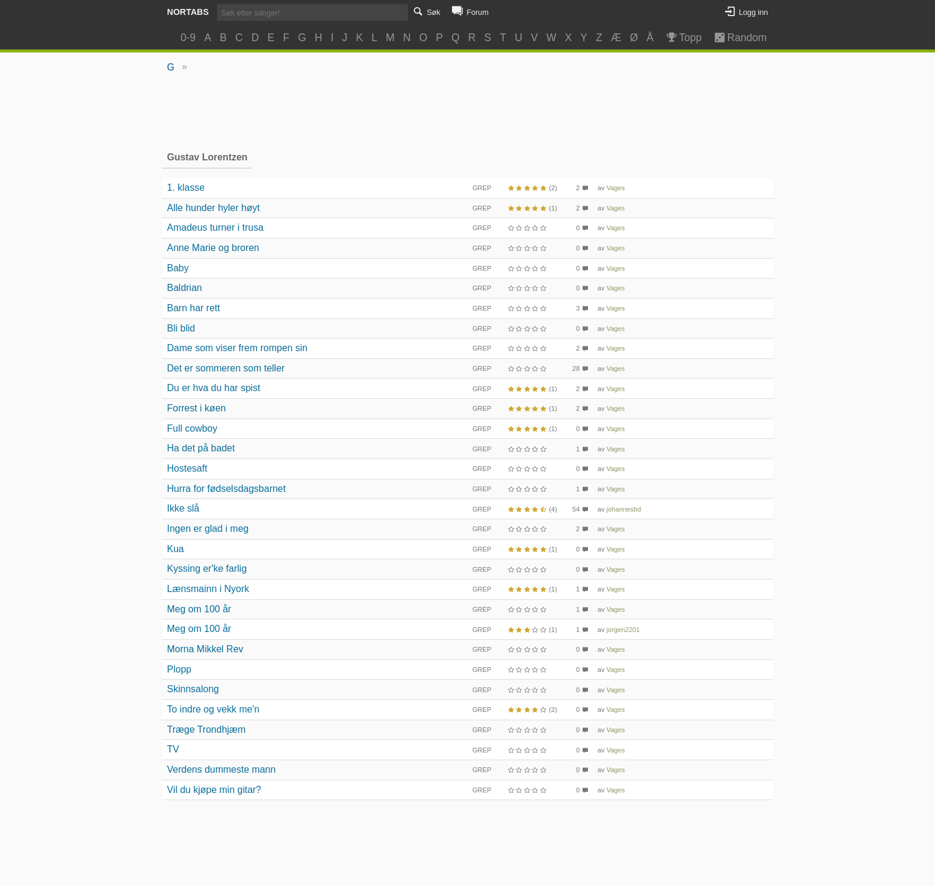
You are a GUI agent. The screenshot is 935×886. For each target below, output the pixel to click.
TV (173, 749)
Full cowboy (192, 428)
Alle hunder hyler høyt (213, 208)
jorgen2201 (623, 629)
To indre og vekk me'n (213, 709)
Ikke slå (183, 508)
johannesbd (623, 509)
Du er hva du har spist (214, 388)
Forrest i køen (196, 408)
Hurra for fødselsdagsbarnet (226, 489)
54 (576, 509)
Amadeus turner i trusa (215, 227)
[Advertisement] (468, 111)
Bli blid (181, 328)
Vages (615, 187)
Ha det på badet (201, 448)
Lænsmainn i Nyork (208, 589)
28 (576, 368)
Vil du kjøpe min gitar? (214, 790)
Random (735, 38)
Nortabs (188, 12)
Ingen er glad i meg (208, 528)
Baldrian (184, 288)
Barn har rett (193, 308)
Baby (177, 268)
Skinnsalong (193, 689)
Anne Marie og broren (213, 248)
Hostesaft (187, 468)
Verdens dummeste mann (221, 769)
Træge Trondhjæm (206, 729)
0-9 (188, 38)
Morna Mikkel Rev (205, 649)
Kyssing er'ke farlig (207, 568)
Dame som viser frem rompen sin (237, 348)
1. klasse (186, 187)
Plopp (179, 669)
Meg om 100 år (199, 609)
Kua (175, 549)
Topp (683, 38)
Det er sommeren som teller (225, 368)
